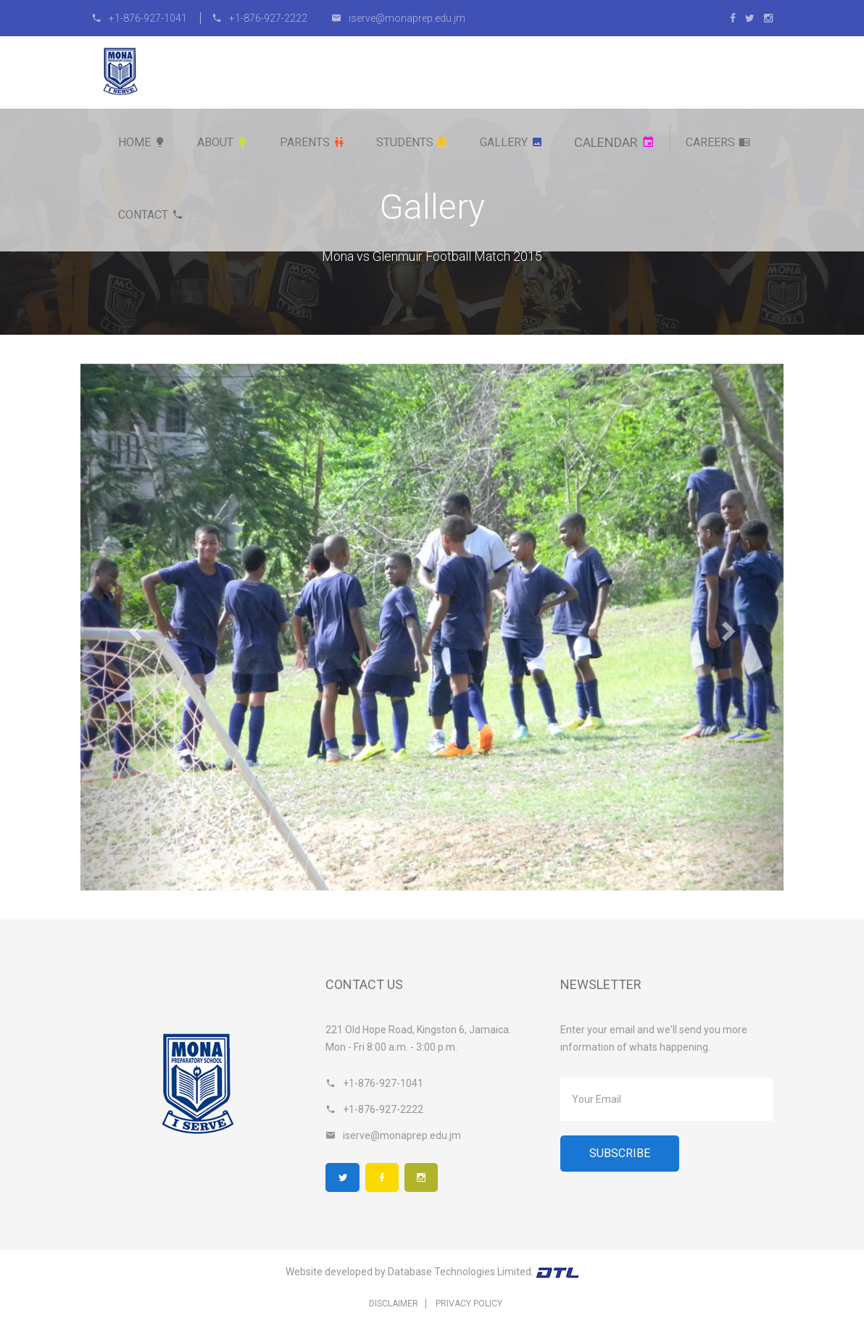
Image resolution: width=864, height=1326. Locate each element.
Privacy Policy (469, 1304)
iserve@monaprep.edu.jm (398, 18)
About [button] (223, 142)
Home (142, 142)
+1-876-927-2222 (259, 18)
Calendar (614, 142)
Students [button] (412, 142)
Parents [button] (312, 142)
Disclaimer (393, 1304)
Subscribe (619, 1153)
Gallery (511, 142)
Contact (150, 215)
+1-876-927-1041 (140, 18)
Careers (718, 142)
